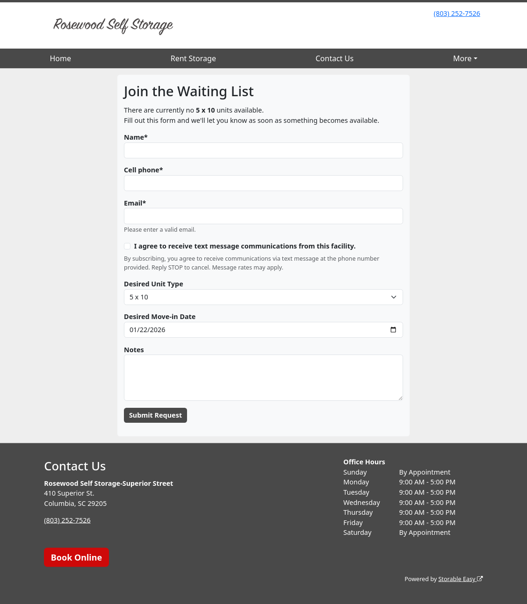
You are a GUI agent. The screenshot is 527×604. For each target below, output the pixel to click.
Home (60, 58)
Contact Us (335, 58)
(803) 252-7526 (457, 13)
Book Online (76, 556)
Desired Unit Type (153, 283)
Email (133, 203)
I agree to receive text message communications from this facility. (245, 246)
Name (134, 137)
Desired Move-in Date (159, 316)
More (462, 58)
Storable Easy (460, 579)
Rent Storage (193, 58)
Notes (134, 349)
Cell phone (141, 169)
